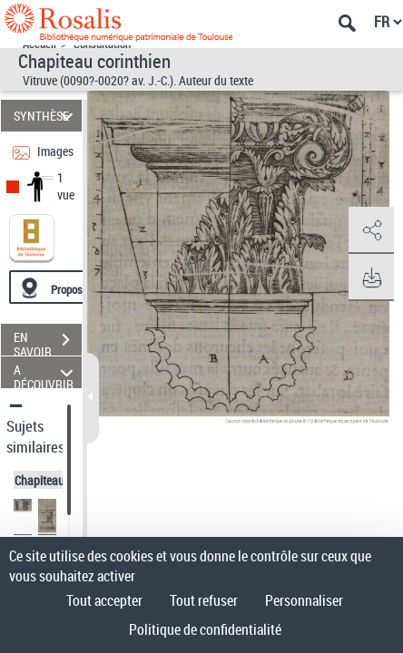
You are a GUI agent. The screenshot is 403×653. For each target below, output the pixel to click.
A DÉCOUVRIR (46, 372)
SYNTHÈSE (46, 116)
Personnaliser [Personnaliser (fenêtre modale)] (304, 600)
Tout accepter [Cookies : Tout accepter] (104, 600)
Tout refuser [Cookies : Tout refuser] (204, 600)
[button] (371, 230)
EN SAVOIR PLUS (48, 341)
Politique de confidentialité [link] (205, 629)
